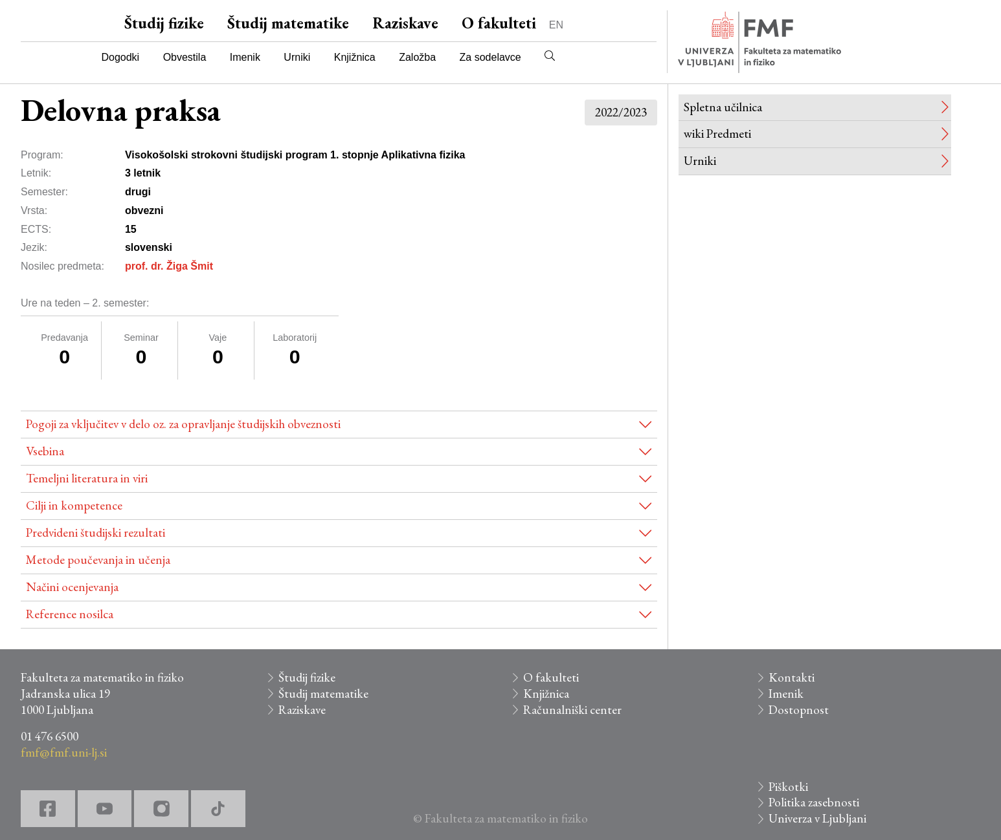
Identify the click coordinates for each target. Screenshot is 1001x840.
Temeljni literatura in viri (87, 478)
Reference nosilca (69, 614)
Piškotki (788, 787)
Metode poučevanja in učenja (98, 560)
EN (556, 24)
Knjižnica (355, 57)
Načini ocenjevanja (72, 587)
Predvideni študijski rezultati (95, 532)
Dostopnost (799, 710)
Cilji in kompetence (74, 505)
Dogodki (120, 57)
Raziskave (405, 23)
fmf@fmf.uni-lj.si (64, 752)
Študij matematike (288, 23)
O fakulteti (499, 23)
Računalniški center (572, 710)
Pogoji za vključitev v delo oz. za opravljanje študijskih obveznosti (183, 424)
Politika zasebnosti (814, 802)
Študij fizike (164, 23)
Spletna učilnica (723, 107)
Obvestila (185, 57)
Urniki (297, 57)
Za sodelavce (490, 57)
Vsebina (45, 451)
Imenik (245, 57)
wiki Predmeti (717, 133)
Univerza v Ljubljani (817, 818)
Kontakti (792, 677)
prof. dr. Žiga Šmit (169, 266)
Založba (417, 57)
